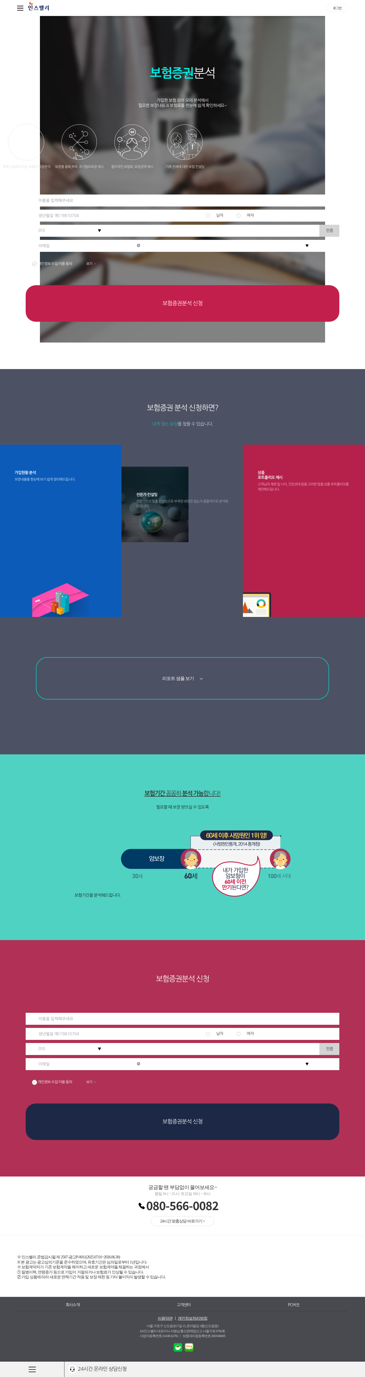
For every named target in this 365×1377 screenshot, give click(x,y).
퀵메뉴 (21, 8)
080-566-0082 (182, 1205)
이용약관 (165, 1318)
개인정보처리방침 (192, 1318)
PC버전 (293, 1305)
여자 (250, 215)
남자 (219, 215)
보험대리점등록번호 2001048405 (204, 1336)
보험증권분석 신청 (182, 303)
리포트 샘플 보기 (182, 678)
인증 (329, 230)
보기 (91, 264)
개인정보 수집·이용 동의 (68, 264)
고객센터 (184, 1305)
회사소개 (73, 1305)
